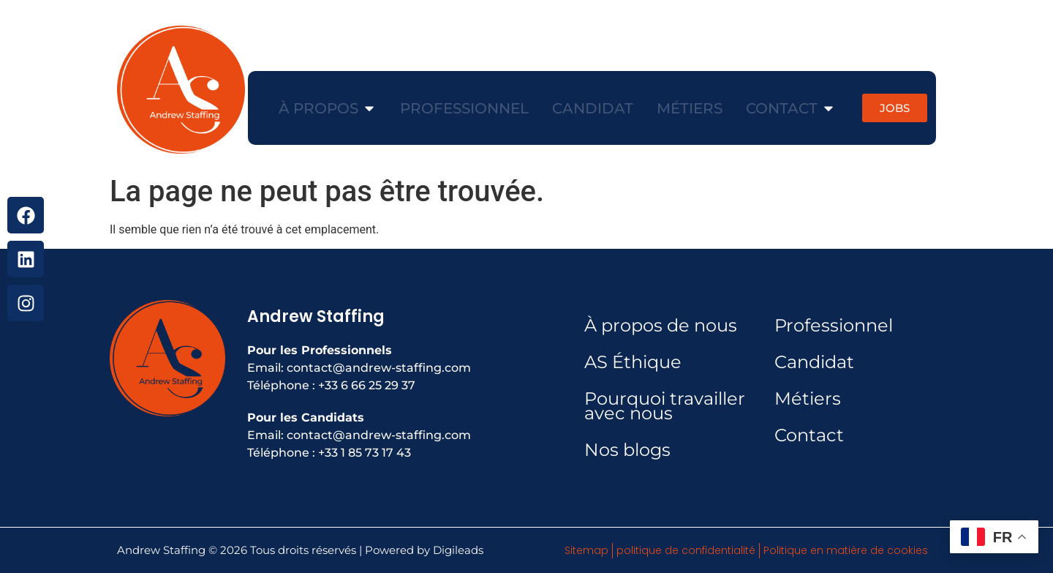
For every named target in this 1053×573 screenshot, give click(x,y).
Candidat (814, 361)
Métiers (807, 398)
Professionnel (833, 325)
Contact (809, 435)
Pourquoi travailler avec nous (664, 406)
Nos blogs (627, 449)
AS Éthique (633, 361)
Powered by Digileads (424, 550)
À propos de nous (660, 325)
